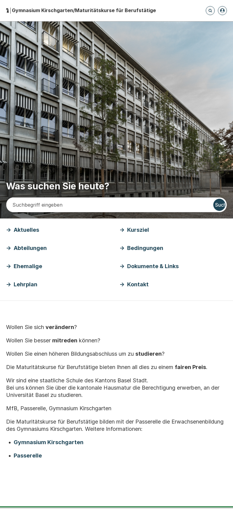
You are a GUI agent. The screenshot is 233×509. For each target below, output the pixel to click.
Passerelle (28, 455)
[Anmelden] (222, 10)
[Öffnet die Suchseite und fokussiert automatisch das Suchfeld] (210, 10)
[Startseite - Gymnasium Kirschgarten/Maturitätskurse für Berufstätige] (81, 10)
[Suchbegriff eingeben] (109, 205)
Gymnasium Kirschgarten (48, 442)
